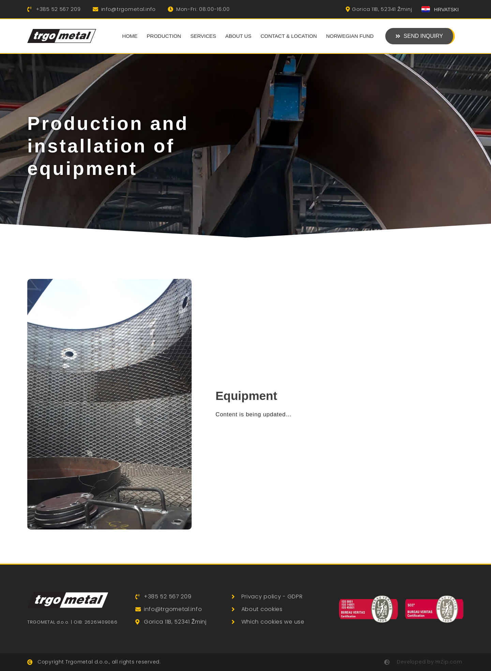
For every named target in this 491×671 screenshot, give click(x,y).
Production (164, 36)
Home (129, 36)
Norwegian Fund (350, 36)
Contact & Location (289, 36)
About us (238, 36)
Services (203, 36)
